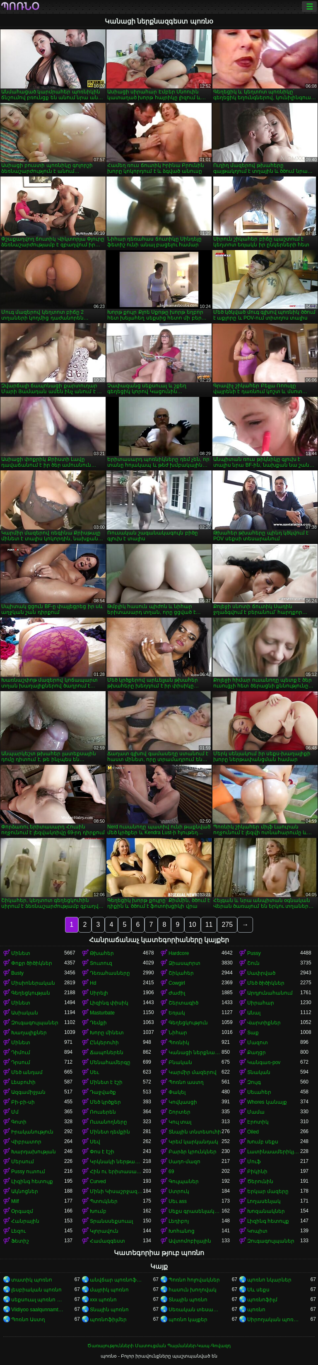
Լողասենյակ (264, 1201)
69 (171, 1171)
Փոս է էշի (102, 1152)
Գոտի (18, 1122)
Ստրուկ (179, 1191)
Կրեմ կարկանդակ (193, 1142)
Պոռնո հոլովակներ (194, 1280)
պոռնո (256, 1309)
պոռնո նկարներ (269, 1280)
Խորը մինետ (107, 1033)
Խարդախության (33, 1152)
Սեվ (95, 1142)
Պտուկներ (104, 1201)
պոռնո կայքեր (188, 1319)
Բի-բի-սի (23, 1102)
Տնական (258, 1072)
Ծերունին (260, 1181)
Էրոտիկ (258, 1122)
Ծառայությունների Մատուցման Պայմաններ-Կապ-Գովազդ (159, 1345)
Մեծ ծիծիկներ (265, 983)
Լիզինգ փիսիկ (109, 1003)
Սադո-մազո (184, 1162)
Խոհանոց (182, 1231)
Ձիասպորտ (184, 963)
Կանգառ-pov (263, 1062)
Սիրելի (99, 993)
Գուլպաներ (184, 1181)
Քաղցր (256, 1052)
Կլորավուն (104, 1231)
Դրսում (20, 1062)
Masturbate (102, 1013)
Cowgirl (177, 983)
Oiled (253, 1132)
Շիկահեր (181, 973)
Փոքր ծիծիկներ (31, 963)
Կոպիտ (257, 1231)
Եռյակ (177, 1013)
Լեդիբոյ (179, 1221)
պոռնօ (20, 6)
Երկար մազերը (268, 1191)
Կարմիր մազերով (193, 1072)
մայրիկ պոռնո (109, 1290)
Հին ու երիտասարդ (116, 1171)
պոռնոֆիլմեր (108, 1319)
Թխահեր (102, 953)
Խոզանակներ (266, 1211)
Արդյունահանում (270, 993)
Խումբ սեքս (262, 1142)
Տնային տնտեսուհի (195, 1132)
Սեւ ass (178, 1201)
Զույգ (254, 1082)
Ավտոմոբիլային (190, 1241)
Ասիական (24, 1013)
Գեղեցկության (30, 993)
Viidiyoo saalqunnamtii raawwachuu (37, 1309)
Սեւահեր (259, 1092)
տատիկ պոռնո (31, 1280)
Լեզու (18, 1231)
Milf (15, 1201)
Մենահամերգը (110, 1062)
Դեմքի (98, 1023)
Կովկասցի (183, 1102)
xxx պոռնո (103, 1300)
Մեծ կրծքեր (105, 1102)
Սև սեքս (258, 1290)
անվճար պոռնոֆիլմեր (116, 1280)
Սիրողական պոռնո (273, 1319)
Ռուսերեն (103, 1112)
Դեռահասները (110, 973)
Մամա (256, 1112)
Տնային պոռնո (188, 1300)
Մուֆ (254, 1162)
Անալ (253, 1013)
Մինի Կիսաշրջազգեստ (116, 1191)
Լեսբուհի (23, 1082)
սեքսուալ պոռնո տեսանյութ (37, 1300)
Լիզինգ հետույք (32, 1181)
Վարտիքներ (264, 1023)
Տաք (253, 1033)
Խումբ (98, 1211)
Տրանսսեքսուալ (111, 1221)
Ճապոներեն (106, 1052)
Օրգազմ (22, 1211)
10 (192, 924)
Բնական (180, 1062)
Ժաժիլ (177, 993)
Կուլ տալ (180, 1122)
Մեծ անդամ (27, 1072)
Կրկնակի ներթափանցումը (116, 1162)
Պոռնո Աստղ (28, 1319)
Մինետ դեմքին (110, 1132)
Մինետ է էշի (106, 1082)
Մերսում (22, 1162)
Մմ (15, 1112)
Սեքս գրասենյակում (195, 1211)
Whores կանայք (267, 1102)
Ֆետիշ (20, 1241)
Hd (93, 983)
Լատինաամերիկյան (273, 1152)
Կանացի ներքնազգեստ (195, 1052)
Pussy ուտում (28, 1171)
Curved (98, 1181)
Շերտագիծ (183, 1003)
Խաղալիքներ (29, 1033)
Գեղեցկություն (188, 1023)
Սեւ (94, 1072)
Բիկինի (257, 1171)
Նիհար (178, 1033)
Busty (17, 973)
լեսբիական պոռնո (36, 1290)
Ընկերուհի (104, 1042)
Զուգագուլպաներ (34, 1023)
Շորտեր (179, 1112)
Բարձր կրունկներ (193, 1152)
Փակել (177, 1092)
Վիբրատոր (26, 1142)
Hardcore (179, 953)
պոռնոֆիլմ (262, 1300)
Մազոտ (257, 1042)
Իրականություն (32, 1132)
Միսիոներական (33, 983)
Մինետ (20, 953)
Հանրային (25, 1221)
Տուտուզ (101, 963)
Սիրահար (260, 1003)
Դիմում (20, 1052)
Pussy (254, 953)
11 (209, 924)
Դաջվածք (103, 1092)
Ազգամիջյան (28, 1092)
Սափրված (261, 973)
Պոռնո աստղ (186, 1082)
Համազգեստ (107, 1241)
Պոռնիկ (179, 1042)
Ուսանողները (108, 1122)
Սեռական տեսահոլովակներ (195, 1309)
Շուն (253, 963)
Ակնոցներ (24, 1191)
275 (227, 924)
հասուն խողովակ (193, 1290)
